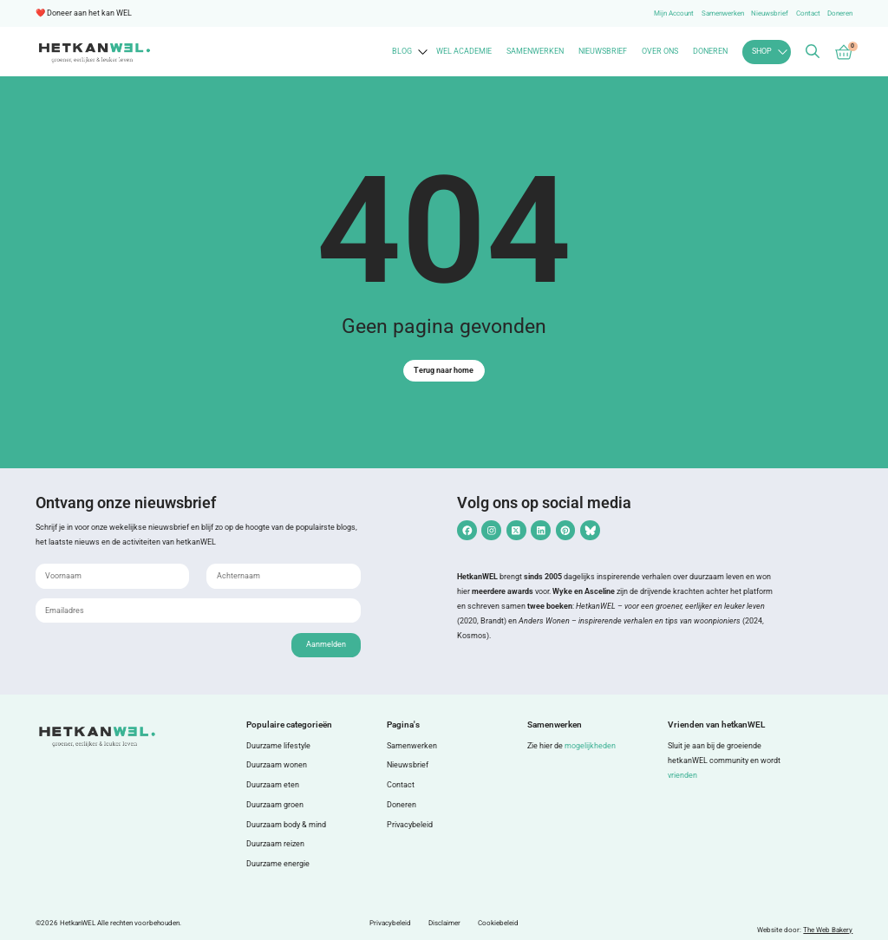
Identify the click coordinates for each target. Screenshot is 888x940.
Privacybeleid (410, 824)
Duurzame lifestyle (278, 745)
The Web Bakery (827, 930)
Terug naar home (443, 370)
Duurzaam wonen (276, 764)
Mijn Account (674, 13)
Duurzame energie (278, 863)
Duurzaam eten (272, 784)
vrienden (682, 775)
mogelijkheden (590, 745)
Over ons (660, 51)
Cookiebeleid (498, 923)
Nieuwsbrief (769, 13)
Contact (808, 13)
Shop (762, 51)
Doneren (839, 13)
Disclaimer (444, 923)
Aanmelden (326, 644)
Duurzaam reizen (275, 843)
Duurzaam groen (275, 804)
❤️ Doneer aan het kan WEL (84, 13)
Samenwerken (723, 13)
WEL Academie (464, 51)
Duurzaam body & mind (286, 824)
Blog (402, 51)
